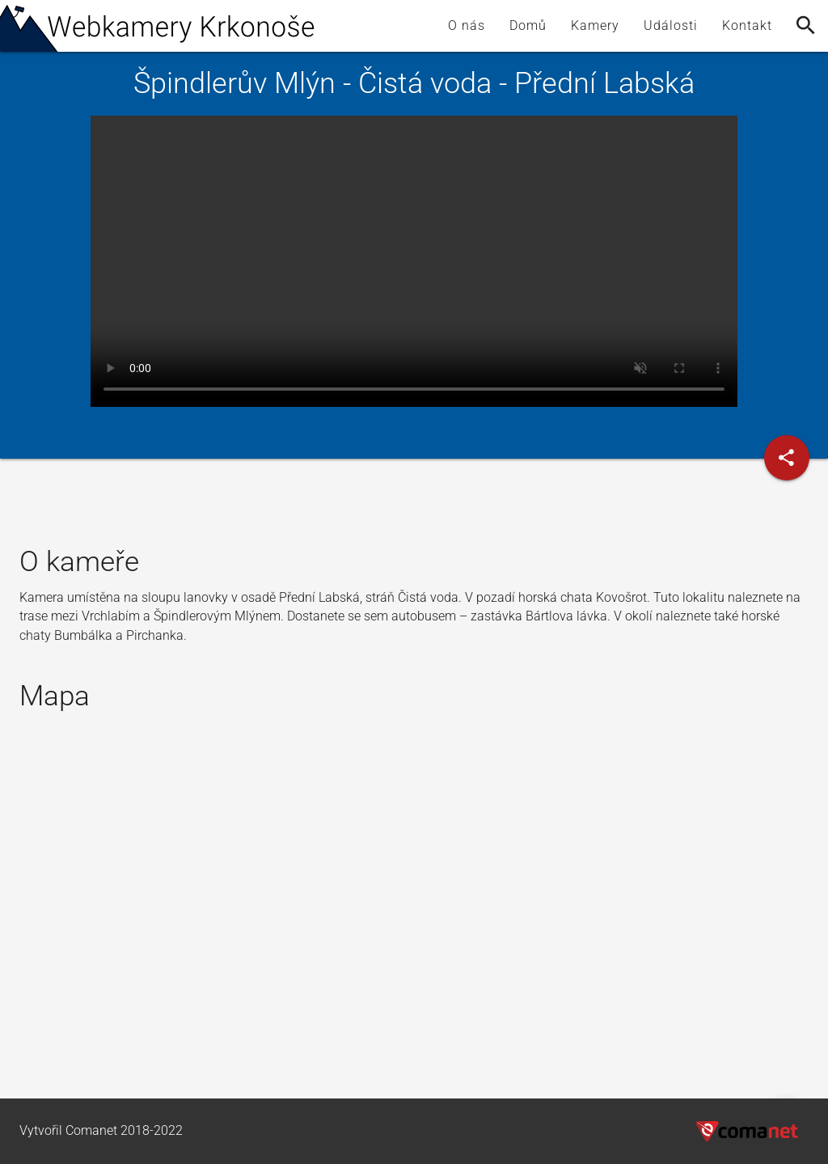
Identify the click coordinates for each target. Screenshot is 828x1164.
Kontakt (747, 26)
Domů (528, 26)
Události (671, 26)
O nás (466, 26)
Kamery (595, 26)
